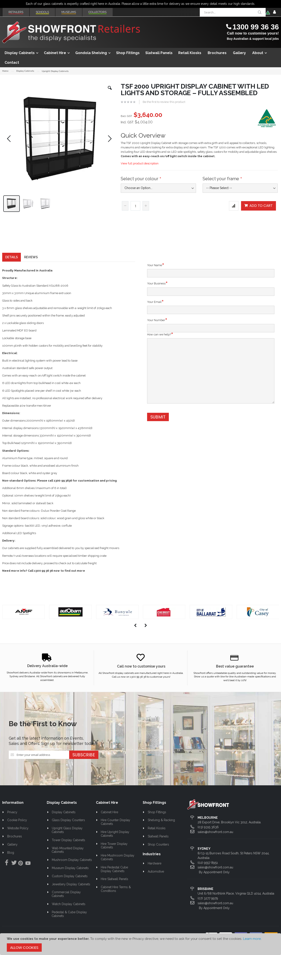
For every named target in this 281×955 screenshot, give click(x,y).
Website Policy (18, 836)
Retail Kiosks (157, 836)
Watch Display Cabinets (68, 912)
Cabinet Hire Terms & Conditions (116, 896)
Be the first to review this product (164, 102)
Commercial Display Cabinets (66, 902)
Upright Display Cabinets (55, 71)
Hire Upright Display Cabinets (115, 841)
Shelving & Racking (161, 828)
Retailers (16, 12)
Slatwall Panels (158, 844)
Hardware (154, 871)
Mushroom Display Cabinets (72, 868)
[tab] (11, 265)
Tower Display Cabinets (68, 848)
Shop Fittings (157, 820)
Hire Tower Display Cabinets (114, 853)
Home (5, 71)
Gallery (12, 852)
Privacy (12, 820)
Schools (42, 12)
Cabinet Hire (109, 820)
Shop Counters (158, 852)
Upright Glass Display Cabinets (67, 838)
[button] (109, 91)
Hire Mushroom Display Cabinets (118, 865)
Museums (68, 12)
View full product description (140, 163)
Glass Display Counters (68, 828)
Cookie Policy (17, 828)
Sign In (274, 12)
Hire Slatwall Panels (114, 887)
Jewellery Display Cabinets (71, 892)
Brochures (14, 844)
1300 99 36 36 (255, 27)
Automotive (156, 879)
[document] (140, 944)
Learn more (252, 939)
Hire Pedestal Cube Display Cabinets (114, 877)
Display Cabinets (25, 71)
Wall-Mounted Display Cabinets (68, 858)
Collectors (97, 12)
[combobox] (233, 12)
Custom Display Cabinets (70, 884)
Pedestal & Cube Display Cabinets (69, 922)
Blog (10, 860)
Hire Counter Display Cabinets (115, 829)
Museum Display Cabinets (70, 876)
